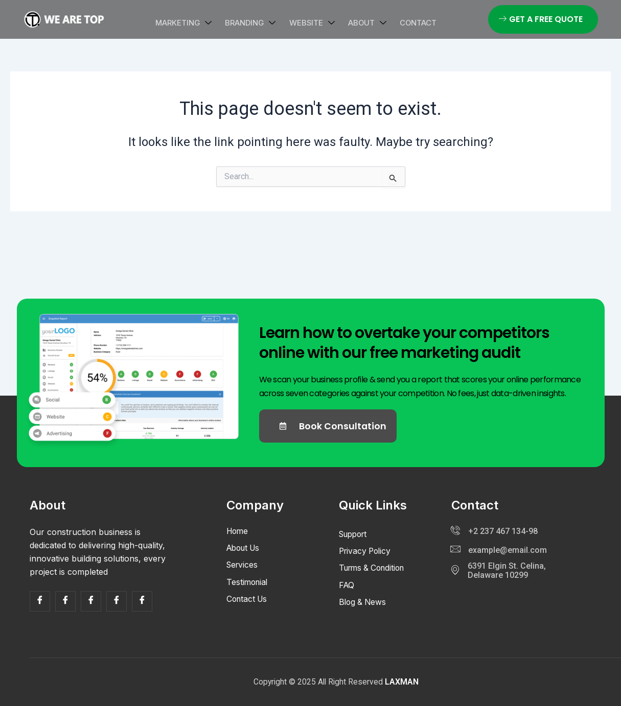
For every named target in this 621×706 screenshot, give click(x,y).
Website (312, 22)
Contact (408, 22)
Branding (255, 22)
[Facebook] (40, 601)
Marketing (193, 22)
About (362, 22)
